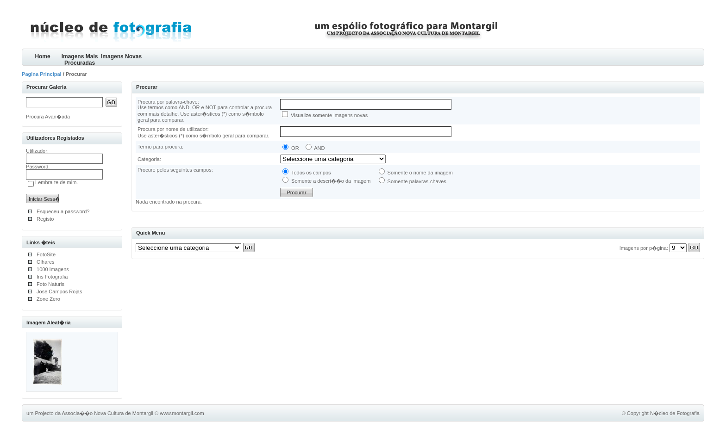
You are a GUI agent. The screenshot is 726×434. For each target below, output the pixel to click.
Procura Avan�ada (48, 116)
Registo (45, 219)
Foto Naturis (50, 284)
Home (42, 56)
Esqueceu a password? (63, 211)
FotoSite (46, 254)
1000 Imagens (53, 269)
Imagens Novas (121, 56)
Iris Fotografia (52, 276)
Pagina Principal (42, 74)
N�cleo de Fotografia (675, 413)
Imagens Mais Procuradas (80, 59)
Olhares (46, 262)
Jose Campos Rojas (59, 291)
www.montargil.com (182, 413)
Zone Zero (48, 299)
